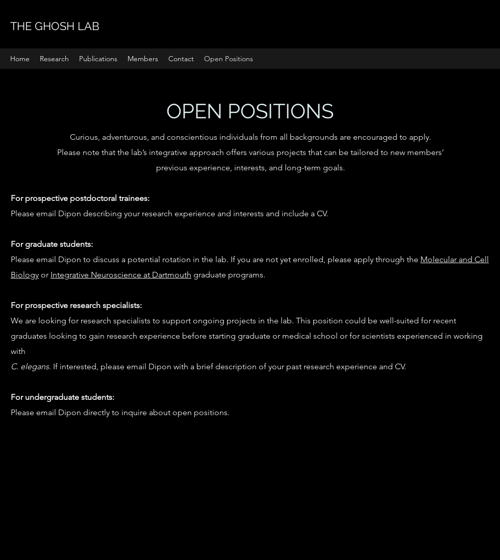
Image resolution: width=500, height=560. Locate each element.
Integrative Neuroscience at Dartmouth (121, 274)
